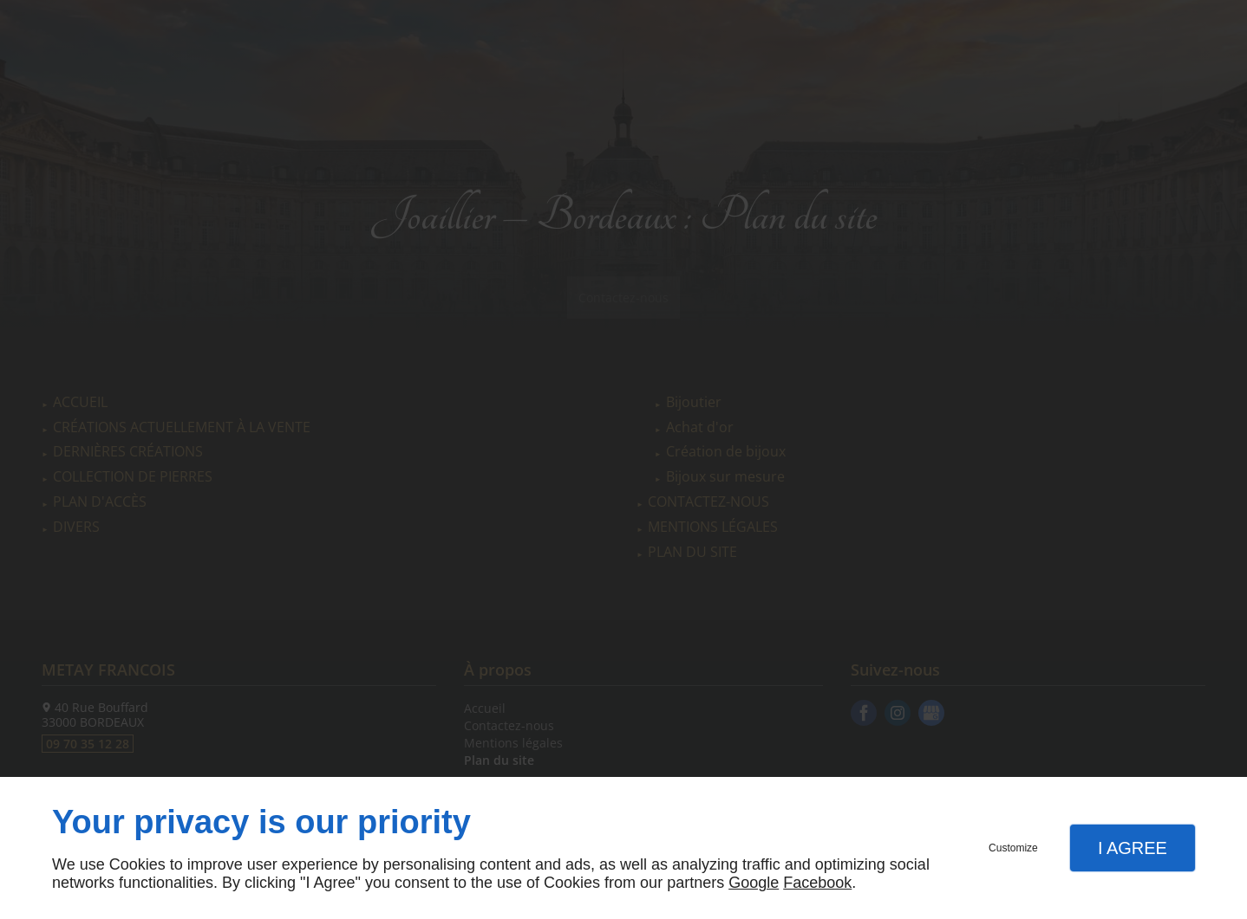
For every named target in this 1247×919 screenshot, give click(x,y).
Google (753, 882)
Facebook (817, 882)
